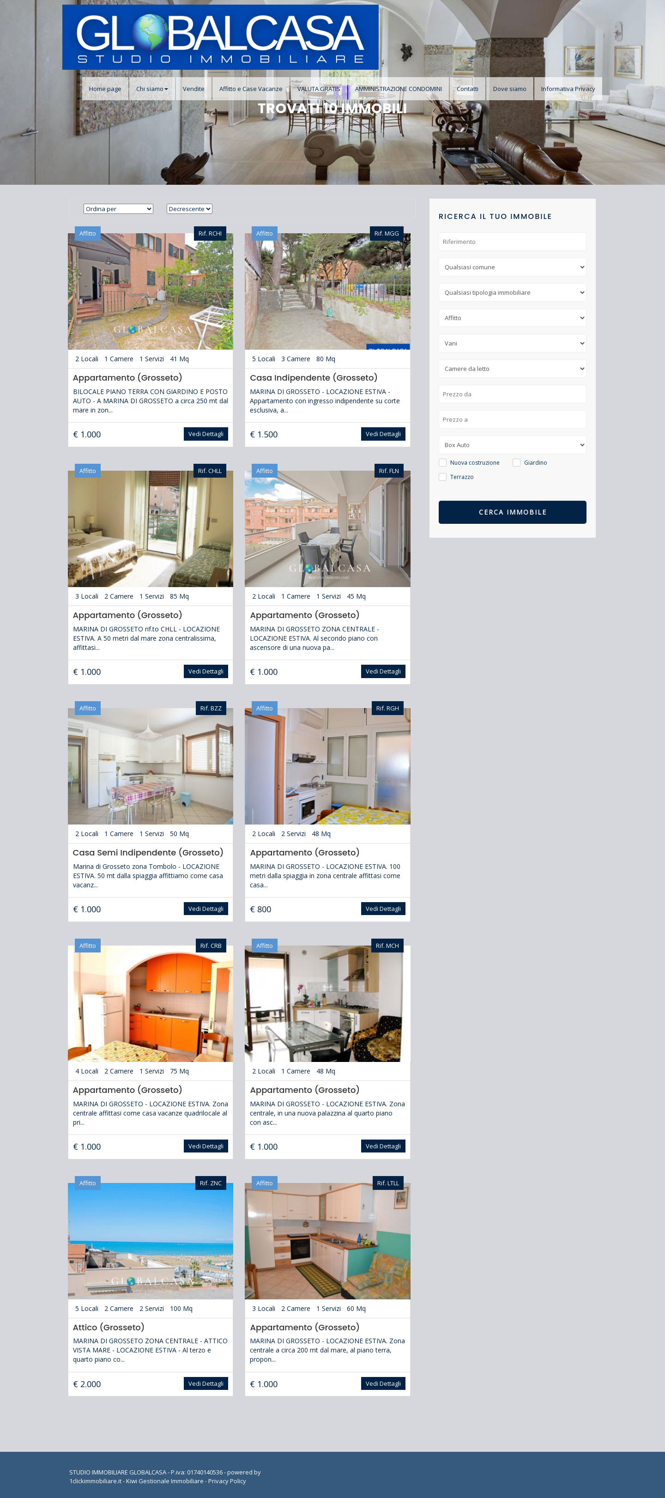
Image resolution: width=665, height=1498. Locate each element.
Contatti (467, 89)
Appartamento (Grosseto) (127, 377)
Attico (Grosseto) (108, 1326)
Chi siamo (152, 89)
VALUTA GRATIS (318, 89)
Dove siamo (509, 89)
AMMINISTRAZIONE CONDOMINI (398, 89)
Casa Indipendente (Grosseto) (314, 377)
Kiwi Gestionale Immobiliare (165, 1479)
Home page (105, 89)
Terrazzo (462, 477)
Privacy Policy (227, 1479)
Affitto (332, 125)
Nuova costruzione (475, 463)
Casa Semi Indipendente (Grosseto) (147, 851)
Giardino (535, 463)
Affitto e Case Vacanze (251, 89)
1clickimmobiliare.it (95, 1479)
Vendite (194, 89)
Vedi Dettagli (206, 434)
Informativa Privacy (568, 89)
